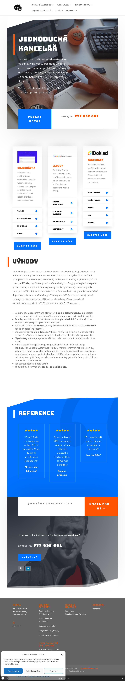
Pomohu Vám (13, 671)
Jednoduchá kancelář (47, 626)
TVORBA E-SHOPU (82, 5)
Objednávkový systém (42, 11)
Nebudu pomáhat (33, 671)
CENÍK (57, 11)
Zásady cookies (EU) (76, 671)
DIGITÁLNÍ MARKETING (41, 5)
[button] (62, 654)
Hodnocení (96, 609)
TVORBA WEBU (63, 5)
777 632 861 (86, 114)
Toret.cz (82, 614)
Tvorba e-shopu (70, 668)
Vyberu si (53, 671)
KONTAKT (70, 11)
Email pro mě (99, 516)
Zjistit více (27, 245)
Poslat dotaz (35, 117)
